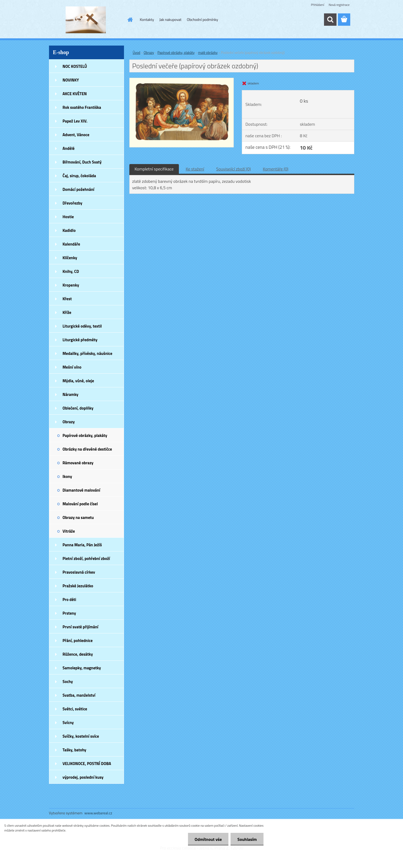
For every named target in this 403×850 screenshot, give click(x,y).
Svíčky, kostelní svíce (81, 736)
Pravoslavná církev (79, 572)
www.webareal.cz (98, 813)
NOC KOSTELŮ (75, 66)
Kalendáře (71, 244)
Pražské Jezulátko (78, 586)
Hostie (68, 217)
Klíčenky (70, 258)
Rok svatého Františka (82, 107)
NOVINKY (71, 80)
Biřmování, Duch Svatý (82, 162)
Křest (67, 299)
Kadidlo (69, 230)
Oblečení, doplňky (78, 408)
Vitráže (69, 531)
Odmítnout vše (208, 839)
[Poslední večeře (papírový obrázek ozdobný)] (182, 80)
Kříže (67, 312)
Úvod (136, 52)
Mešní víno (72, 367)
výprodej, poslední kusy (83, 777)
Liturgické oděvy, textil (82, 326)
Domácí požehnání (79, 189)
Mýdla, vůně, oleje (78, 381)
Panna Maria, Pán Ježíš (82, 545)
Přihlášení (317, 4)
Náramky (70, 394)
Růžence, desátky (78, 654)
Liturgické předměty (80, 340)
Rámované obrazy (78, 463)
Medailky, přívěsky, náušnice (87, 353)
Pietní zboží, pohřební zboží (86, 558)
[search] (330, 19)
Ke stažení (195, 169)
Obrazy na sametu (78, 517)
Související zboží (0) (233, 169)
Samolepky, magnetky (82, 668)
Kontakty (147, 19)
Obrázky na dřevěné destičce (87, 449)
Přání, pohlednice (78, 640)
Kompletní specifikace (154, 169)
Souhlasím (247, 839)
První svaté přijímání (81, 627)
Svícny (68, 722)
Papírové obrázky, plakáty (85, 435)
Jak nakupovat (170, 19)
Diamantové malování (81, 490)
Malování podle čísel (80, 504)
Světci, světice (75, 709)
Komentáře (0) (275, 169)
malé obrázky (208, 52)
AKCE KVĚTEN (75, 94)
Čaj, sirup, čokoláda (79, 176)
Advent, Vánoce (76, 135)
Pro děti (69, 599)
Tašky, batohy (74, 750)
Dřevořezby (72, 203)
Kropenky (71, 285)
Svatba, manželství (79, 695)
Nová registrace (339, 4)
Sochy (68, 681)
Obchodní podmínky (202, 19)
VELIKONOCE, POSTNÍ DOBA (87, 763)
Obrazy (69, 422)
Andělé (69, 148)
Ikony (67, 476)
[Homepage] (129, 19)
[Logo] (86, 19)
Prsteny (69, 613)
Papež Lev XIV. (75, 121)
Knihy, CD (71, 271)
